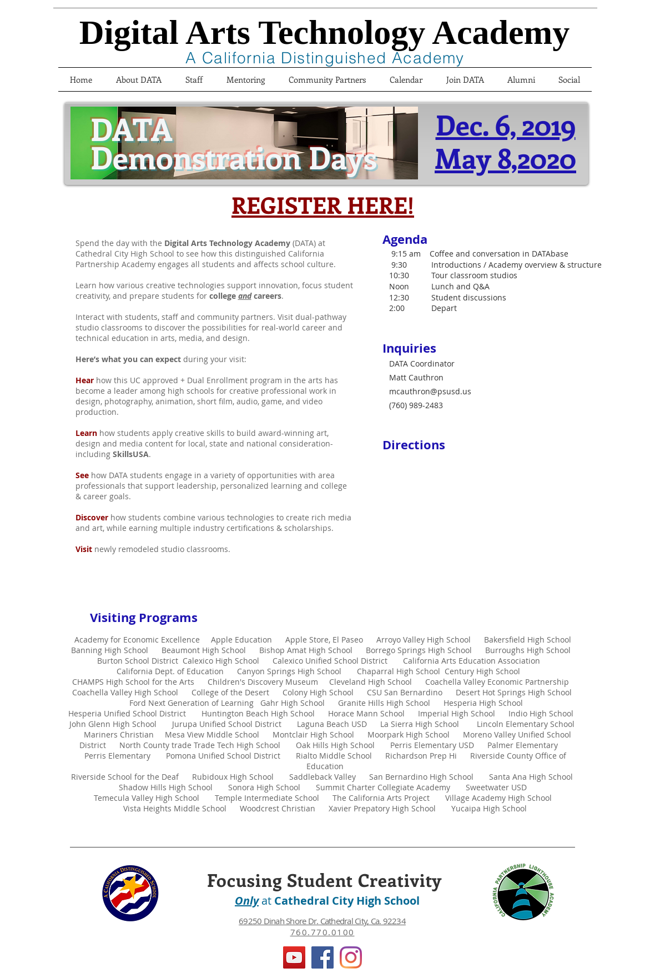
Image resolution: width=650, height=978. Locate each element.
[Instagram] (351, 957)
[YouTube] (294, 957)
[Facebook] (322, 957)
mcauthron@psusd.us (430, 391)
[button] (465, 79)
